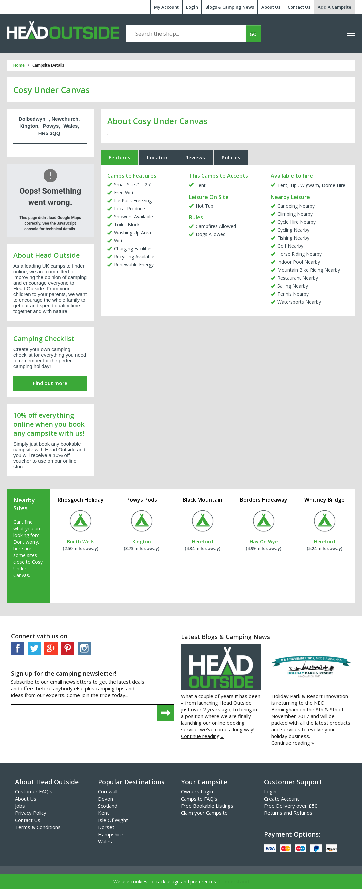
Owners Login (197, 791)
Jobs (20, 805)
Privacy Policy (30, 812)
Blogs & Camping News (229, 7)
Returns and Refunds (288, 812)
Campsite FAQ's (199, 798)
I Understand (234, 881)
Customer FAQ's (33, 791)
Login (192, 7)
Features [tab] (119, 157)
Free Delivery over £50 (291, 805)
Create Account (281, 798)
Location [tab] (158, 157)
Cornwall (107, 791)
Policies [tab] (231, 157)
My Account (166, 7)
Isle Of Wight (113, 820)
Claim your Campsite (204, 812)
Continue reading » (202, 736)
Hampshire (110, 834)
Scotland (107, 805)
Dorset (106, 827)
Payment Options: (292, 834)
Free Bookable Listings (207, 805)
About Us (270, 7)
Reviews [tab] (195, 157)
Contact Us (299, 7)
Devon (105, 798)
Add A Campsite (334, 7)
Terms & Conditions (38, 827)
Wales (105, 841)
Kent (103, 812)
